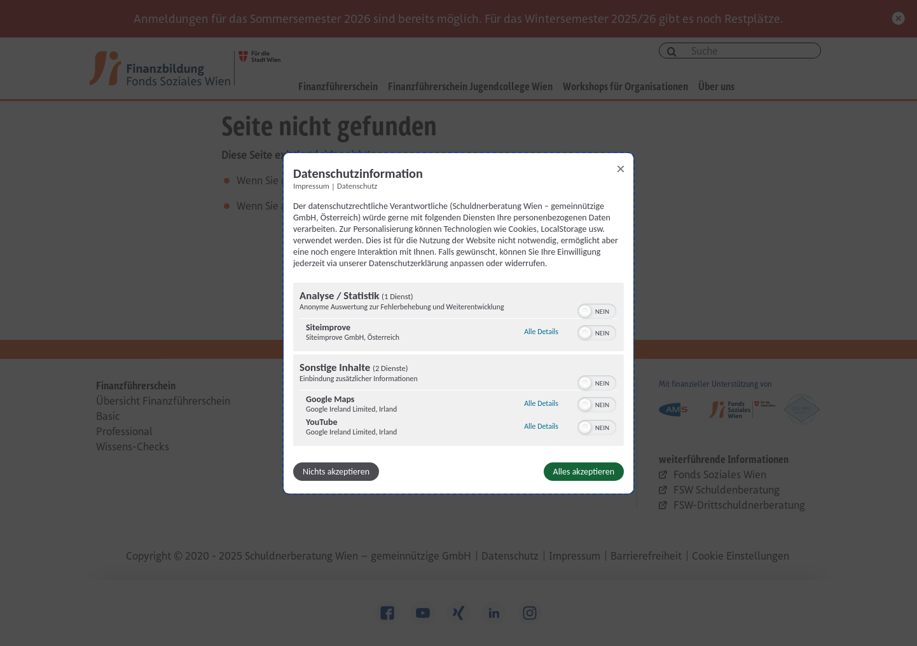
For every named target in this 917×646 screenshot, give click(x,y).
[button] (585, 311)
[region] (458, 366)
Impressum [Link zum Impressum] (311, 185)
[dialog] (458, 322)
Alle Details (541, 331)
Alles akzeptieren (583, 471)
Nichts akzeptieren (336, 471)
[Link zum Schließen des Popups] (620, 168)
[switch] (596, 310)
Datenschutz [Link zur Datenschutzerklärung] (357, 185)
